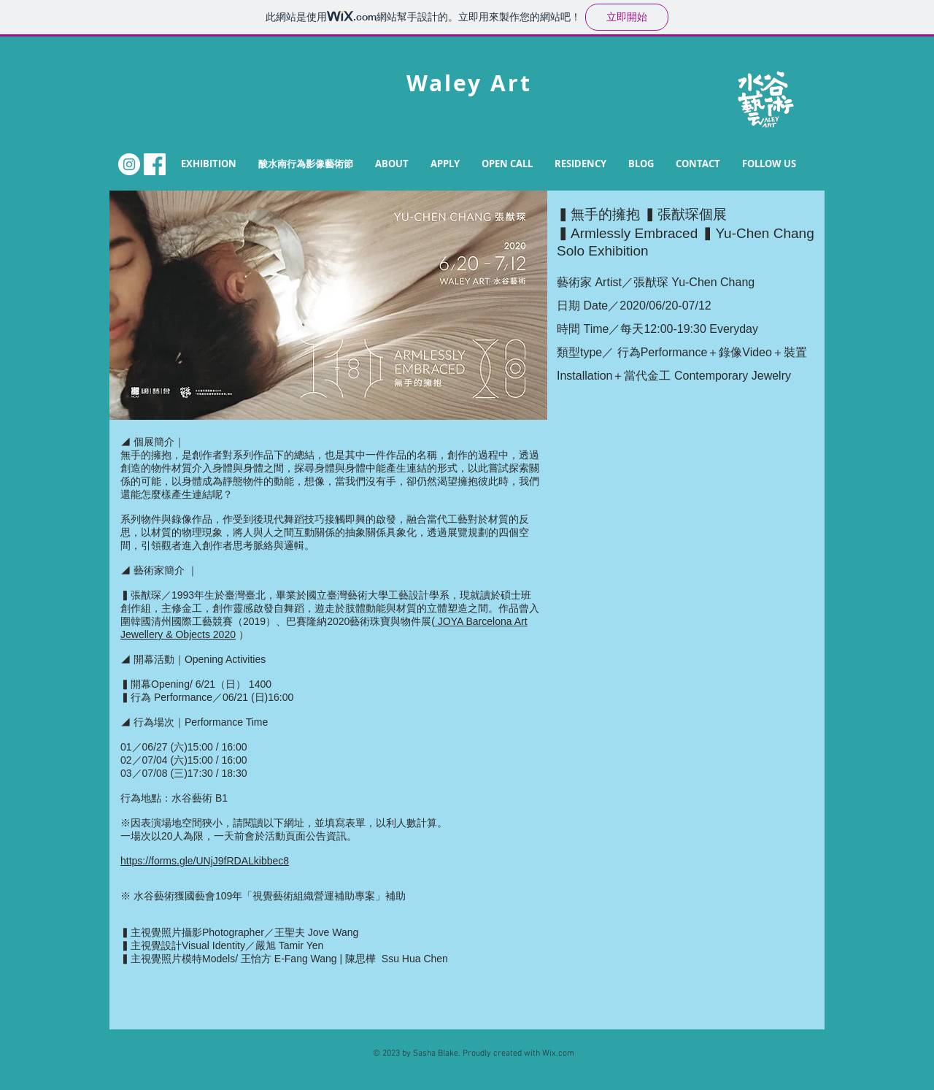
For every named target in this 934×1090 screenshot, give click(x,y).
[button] (392, 164)
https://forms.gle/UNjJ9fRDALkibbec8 (204, 861)
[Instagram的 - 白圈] (129, 164)
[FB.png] (155, 164)
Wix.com (558, 1053)
